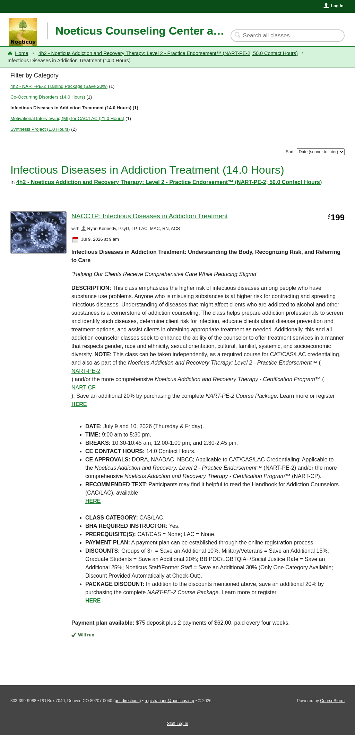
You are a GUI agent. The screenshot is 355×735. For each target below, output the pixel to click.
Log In (337, 5)
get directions (127, 700)
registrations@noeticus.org (169, 700)
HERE (93, 601)
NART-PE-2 (85, 371)
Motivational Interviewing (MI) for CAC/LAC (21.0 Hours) (67, 118)
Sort (289, 151)
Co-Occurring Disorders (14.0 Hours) (47, 97)
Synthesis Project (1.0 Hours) (40, 129)
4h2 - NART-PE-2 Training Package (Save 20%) (59, 86)
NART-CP (83, 388)
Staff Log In (177, 723)
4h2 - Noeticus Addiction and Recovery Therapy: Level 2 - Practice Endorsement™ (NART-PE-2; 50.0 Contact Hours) (168, 53)
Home (21, 53)
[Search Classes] (283, 35)
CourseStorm (332, 700)
